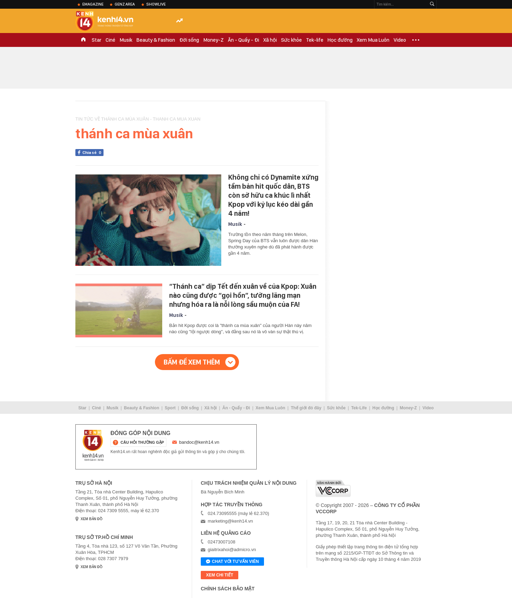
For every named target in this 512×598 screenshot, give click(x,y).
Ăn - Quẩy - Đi (243, 40)
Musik (125, 40)
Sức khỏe (291, 40)
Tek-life (314, 40)
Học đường (340, 40)
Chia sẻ (93, 152)
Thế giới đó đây (306, 408)
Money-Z (213, 40)
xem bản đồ (91, 519)
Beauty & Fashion (156, 40)
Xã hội (270, 40)
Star (96, 40)
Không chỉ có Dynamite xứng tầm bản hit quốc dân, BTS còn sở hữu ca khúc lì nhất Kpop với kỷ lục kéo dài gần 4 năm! (273, 195)
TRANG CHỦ (83, 40)
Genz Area (125, 4)
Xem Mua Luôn (373, 40)
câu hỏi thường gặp (142, 442)
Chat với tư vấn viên (232, 562)
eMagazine (93, 4)
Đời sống (189, 40)
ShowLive (156, 4)
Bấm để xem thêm (192, 362)
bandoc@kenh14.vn (199, 442)
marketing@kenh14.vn (230, 521)
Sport (170, 408)
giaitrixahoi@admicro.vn (232, 549)
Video (400, 40)
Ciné (110, 40)
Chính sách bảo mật (228, 588)
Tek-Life (359, 408)
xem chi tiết (219, 575)
